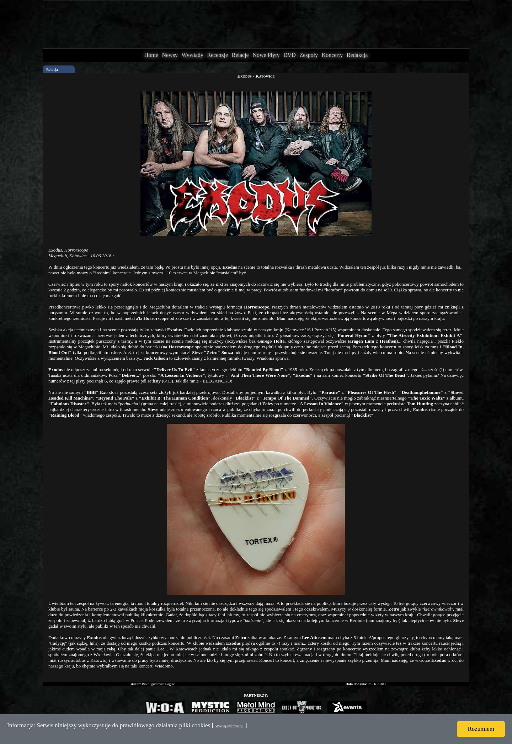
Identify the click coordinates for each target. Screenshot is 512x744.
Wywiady (192, 55)
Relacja (52, 69)
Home (151, 55)
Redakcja (357, 55)
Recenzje (217, 55)
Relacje (240, 55)
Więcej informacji (229, 726)
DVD (289, 55)
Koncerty (332, 55)
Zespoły (308, 55)
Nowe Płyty (265, 55)
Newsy (169, 55)
